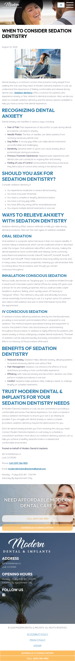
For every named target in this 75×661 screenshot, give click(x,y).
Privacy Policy (37, 640)
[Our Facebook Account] (3, 595)
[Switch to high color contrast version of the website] (61, 5)
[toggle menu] (70, 5)
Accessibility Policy (37, 634)
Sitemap (38, 645)
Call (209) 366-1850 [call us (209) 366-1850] (37, 658)
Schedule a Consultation (37, 653)
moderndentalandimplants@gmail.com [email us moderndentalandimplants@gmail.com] (27, 469)
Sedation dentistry (23, 92)
